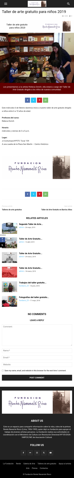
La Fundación (8, 464)
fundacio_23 (24, 286)
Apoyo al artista (65, 464)
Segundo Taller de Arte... (31, 224)
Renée (18, 464)
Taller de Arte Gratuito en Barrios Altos (56, 210)
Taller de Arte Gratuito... (30, 238)
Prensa (34, 468)
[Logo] (37, 413)
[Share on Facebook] (2, 239)
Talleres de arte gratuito (47, 464)
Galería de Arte (29, 464)
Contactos (44, 468)
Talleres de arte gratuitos (12, 210)
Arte (27, 468)
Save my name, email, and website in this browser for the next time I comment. (35, 371)
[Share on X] (2, 244)
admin (21, 227)
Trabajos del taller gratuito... (32, 282)
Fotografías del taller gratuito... (34, 297)
